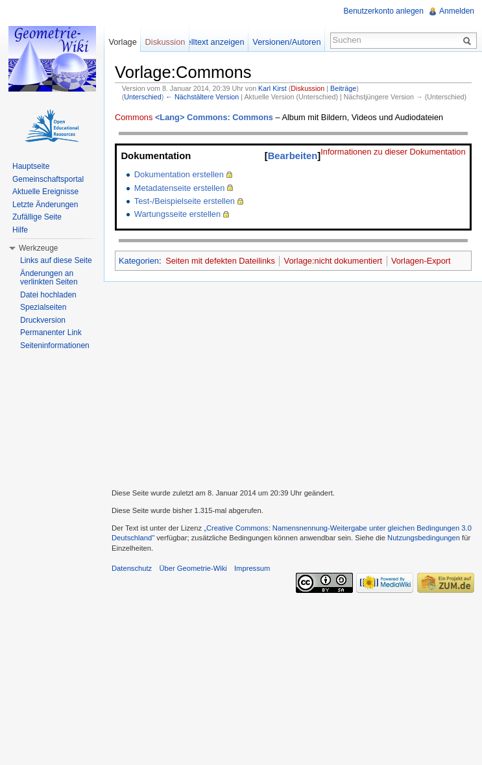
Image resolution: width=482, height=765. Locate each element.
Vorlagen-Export (421, 261)
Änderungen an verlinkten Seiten (49, 278)
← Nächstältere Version (202, 97)
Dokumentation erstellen (179, 174)
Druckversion (43, 320)
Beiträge (343, 88)
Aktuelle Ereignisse (45, 191)
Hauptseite (30, 166)
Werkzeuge (38, 248)
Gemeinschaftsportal (48, 179)
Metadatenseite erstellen (179, 188)
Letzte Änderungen (45, 204)
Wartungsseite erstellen (177, 214)
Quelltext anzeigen (210, 42)
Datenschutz (132, 568)
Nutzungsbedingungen (423, 538)
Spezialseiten (43, 307)
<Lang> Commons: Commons (214, 117)
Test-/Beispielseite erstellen (184, 201)
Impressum (252, 568)
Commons (133, 117)
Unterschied (142, 97)
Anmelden (456, 11)
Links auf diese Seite (56, 260)
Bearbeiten (293, 156)
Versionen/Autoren (286, 42)
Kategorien (139, 261)
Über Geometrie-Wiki (192, 568)
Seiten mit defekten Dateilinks (220, 261)
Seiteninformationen (55, 345)
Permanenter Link (51, 332)
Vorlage (122, 42)
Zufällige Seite (37, 216)
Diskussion (307, 88)
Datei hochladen (48, 294)
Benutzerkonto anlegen (384, 11)
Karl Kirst (272, 88)
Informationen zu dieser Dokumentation (392, 152)
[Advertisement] (293, 383)
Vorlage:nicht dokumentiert (333, 261)
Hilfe (20, 229)
